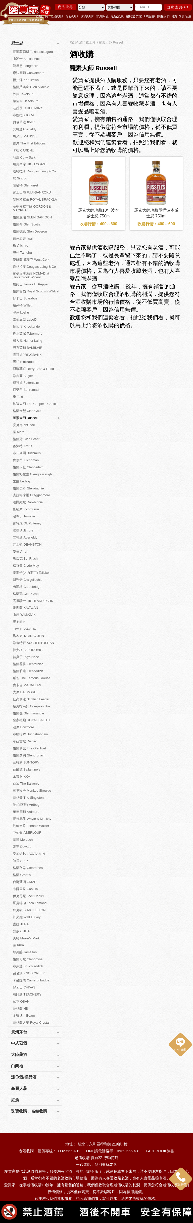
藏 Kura (18, 945)
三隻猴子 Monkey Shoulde (32, 790)
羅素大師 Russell (25, 418)
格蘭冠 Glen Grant (26, 439)
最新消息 (117, 16)
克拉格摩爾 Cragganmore (31, 495)
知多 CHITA (21, 931)
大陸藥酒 (19, 1054)
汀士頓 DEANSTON (27, 544)
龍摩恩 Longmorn (25, 66)
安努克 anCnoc (24, 425)
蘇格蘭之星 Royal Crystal (31, 1022)
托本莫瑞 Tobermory (27, 333)
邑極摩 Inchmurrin (26, 509)
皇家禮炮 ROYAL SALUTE (32, 720)
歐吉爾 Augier (23, 376)
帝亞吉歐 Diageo (25, 741)
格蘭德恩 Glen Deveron (30, 231)
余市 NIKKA (21, 776)
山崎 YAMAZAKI (24, 615)
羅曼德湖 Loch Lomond (29, 903)
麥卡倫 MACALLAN (27, 685)
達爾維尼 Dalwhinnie (28, 502)
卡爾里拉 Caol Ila (25, 889)
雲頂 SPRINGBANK (27, 355)
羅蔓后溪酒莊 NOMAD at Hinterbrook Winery (31, 275)
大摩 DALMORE (24, 692)
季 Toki (18, 397)
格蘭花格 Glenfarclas (28, 664)
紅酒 (15, 1100)
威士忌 (17, 43)
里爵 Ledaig (21, 481)
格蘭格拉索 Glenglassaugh (32, 474)
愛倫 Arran (20, 551)
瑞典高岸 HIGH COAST (30, 164)
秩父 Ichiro (20, 245)
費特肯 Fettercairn (26, 383)
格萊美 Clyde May (26, 565)
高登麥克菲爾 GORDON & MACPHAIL (32, 208)
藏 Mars (18, 432)
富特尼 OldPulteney (27, 523)
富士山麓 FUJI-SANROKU (32, 192)
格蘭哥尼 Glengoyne (28, 959)
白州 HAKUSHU (24, 629)
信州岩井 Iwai (23, 238)
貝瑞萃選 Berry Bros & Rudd (33, 369)
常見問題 (102, 16)
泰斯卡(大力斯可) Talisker (31, 573)
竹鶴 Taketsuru (23, 94)
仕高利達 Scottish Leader (31, 699)
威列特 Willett (22, 305)
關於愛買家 (134, 16)
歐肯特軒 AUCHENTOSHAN (33, 643)
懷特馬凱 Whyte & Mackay (32, 819)
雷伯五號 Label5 (25, 319)
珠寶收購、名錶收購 (29, 1111)
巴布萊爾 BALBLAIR (27, 348)
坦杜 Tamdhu (22, 252)
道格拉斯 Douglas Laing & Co (34, 171)
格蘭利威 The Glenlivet (29, 748)
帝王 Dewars (22, 847)
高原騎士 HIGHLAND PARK (33, 601)
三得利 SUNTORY (26, 762)
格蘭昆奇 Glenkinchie (28, 488)
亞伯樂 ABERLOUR (27, 832)
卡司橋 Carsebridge (27, 587)
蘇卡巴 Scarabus (25, 298)
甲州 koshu (21, 312)
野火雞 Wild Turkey (27, 917)
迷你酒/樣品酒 (23, 1077)
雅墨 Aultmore (23, 530)
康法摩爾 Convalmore (28, 73)
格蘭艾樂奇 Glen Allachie (31, 87)
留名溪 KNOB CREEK (29, 973)
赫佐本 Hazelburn (25, 101)
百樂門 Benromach (26, 390)
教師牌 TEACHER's (27, 994)
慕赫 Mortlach (23, 840)
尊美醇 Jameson (25, 952)
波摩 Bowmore (23, 727)
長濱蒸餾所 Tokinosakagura (33, 52)
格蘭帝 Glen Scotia (26, 224)
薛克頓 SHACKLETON (29, 910)
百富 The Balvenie (26, 783)
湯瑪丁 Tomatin (24, 516)
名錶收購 (72, 16)
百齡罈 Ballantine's (26, 769)
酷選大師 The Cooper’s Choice (35, 404)
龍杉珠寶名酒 (181, 16)
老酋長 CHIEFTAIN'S (28, 108)
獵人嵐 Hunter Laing (27, 340)
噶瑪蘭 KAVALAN (25, 607)
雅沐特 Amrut (22, 446)
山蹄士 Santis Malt (26, 59)
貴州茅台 (19, 1032)
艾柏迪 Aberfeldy (25, 537)
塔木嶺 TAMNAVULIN (28, 636)
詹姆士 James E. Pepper (31, 284)
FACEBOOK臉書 (160, 1151)
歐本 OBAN (21, 1001)
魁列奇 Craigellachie (27, 580)
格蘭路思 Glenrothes (28, 868)
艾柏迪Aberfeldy (24, 129)
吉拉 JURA (21, 924)
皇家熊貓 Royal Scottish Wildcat (36, 291)
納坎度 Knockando (26, 326)
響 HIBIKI (19, 622)
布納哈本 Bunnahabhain (30, 734)
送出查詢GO (177, 7)
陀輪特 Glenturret (25, 185)
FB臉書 (149, 16)
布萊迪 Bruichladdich (28, 966)
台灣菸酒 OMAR (25, 882)
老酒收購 (57, 16)
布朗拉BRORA (23, 115)
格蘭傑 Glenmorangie (28, 713)
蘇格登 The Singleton (28, 797)
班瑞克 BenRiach (25, 558)
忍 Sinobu (20, 178)
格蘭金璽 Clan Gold (27, 411)
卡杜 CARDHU (23, 150)
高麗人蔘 (19, 1088)
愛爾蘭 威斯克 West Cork (31, 259)
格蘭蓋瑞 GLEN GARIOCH (32, 217)
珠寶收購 (87, 16)
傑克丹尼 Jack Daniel (28, 896)
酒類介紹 (42, 16)
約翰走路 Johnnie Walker (31, 826)
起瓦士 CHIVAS (24, 987)
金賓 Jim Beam (24, 1015)
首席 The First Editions (29, 143)
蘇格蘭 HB (20, 1008)
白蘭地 (17, 1066)
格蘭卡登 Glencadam (28, 467)
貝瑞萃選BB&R (24, 122)
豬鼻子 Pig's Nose (26, 657)
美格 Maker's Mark (26, 938)
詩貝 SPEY (21, 861)
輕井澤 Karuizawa (26, 80)
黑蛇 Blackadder (25, 362)
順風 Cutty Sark (24, 157)
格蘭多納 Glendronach (29, 755)
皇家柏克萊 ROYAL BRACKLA (35, 199)
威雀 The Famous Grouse (31, 678)
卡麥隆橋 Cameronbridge (31, 980)
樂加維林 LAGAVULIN (29, 854)
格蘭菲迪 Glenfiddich (28, 671)
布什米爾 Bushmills (27, 453)
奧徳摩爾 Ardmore (26, 812)
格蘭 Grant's (22, 875)
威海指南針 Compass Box (32, 706)
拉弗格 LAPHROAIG (27, 650)
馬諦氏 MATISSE (25, 136)
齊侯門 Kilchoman (26, 460)
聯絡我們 (163, 16)
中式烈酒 (19, 1043)
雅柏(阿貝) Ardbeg (26, 805)
